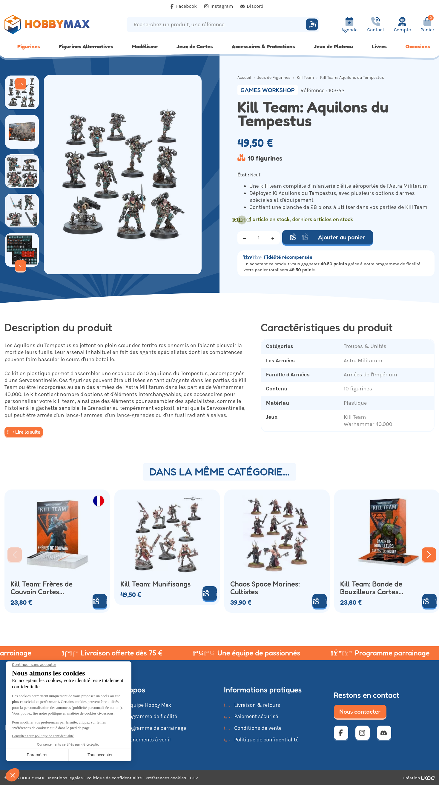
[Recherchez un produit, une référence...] (217, 25)
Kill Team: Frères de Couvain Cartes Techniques (41, 588)
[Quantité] (258, 237)
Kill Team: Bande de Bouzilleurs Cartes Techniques (371, 588)
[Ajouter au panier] (100, 601)
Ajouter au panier (327, 237)
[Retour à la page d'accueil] (54, 24)
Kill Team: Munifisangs (155, 584)
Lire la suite (23, 432)
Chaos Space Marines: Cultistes (265, 588)
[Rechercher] (312, 24)
